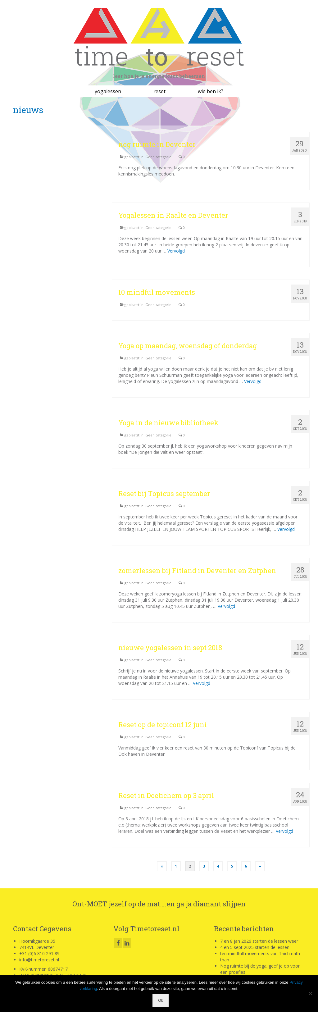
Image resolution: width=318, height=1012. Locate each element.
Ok (160, 1000)
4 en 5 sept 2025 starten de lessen (254, 947)
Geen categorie (158, 156)
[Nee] (310, 993)
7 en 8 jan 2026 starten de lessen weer (259, 941)
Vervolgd (176, 251)
